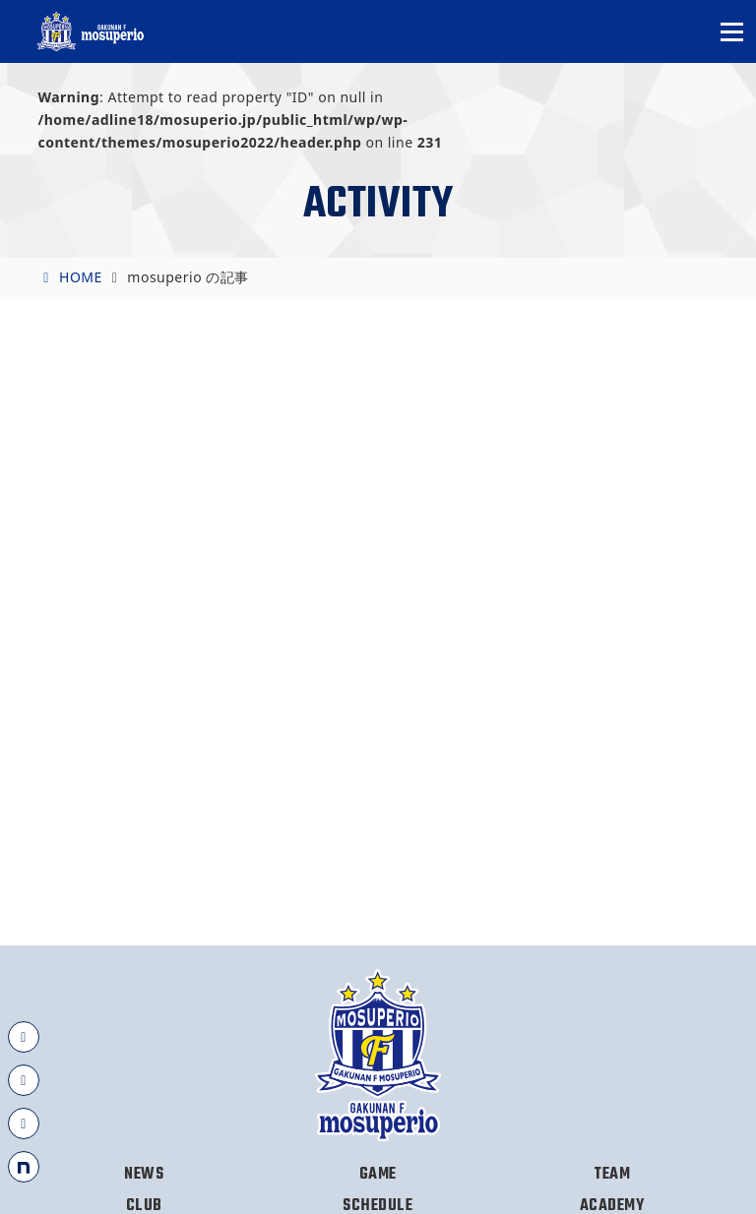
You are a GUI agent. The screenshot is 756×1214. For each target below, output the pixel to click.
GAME (378, 1174)
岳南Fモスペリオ (91, 31)
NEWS (143, 1174)
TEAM (612, 1174)
